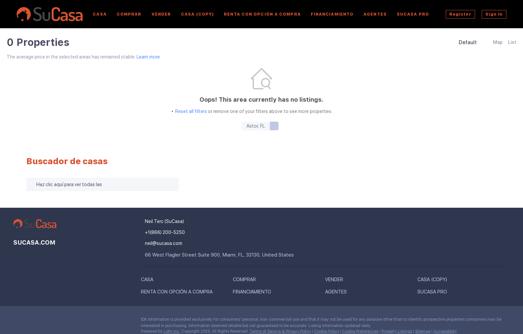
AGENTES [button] (375, 14)
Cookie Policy (326, 331)
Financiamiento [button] (332, 14)
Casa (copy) (197, 14)
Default (468, 42)
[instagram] (32, 321)
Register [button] (460, 14)
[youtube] (45, 321)
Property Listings (396, 331)
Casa (99, 14)
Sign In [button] (494, 14)
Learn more (148, 57)
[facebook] (18, 321)
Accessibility (445, 331)
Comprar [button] (129, 14)
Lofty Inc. (172, 331)
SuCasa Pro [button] (413, 14)
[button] (149, 281)
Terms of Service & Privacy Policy (280, 331)
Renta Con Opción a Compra (262, 14)
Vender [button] (161, 14)
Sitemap (422, 331)
